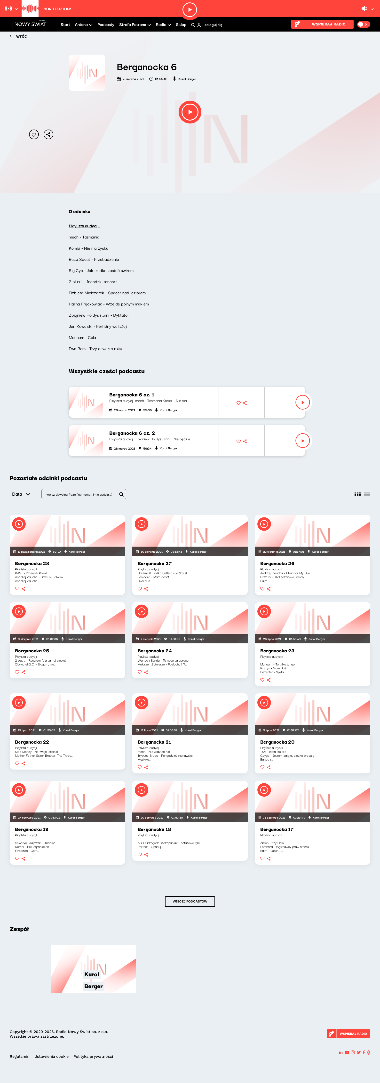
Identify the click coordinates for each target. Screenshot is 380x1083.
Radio (163, 24)
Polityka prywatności (93, 1056)
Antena (84, 24)
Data (21, 492)
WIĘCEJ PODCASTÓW (190, 901)
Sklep (181, 24)
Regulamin (20, 1056)
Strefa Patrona (135, 24)
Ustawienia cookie (51, 1056)
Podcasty (105, 24)
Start (65, 24)
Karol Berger (187, 78)
